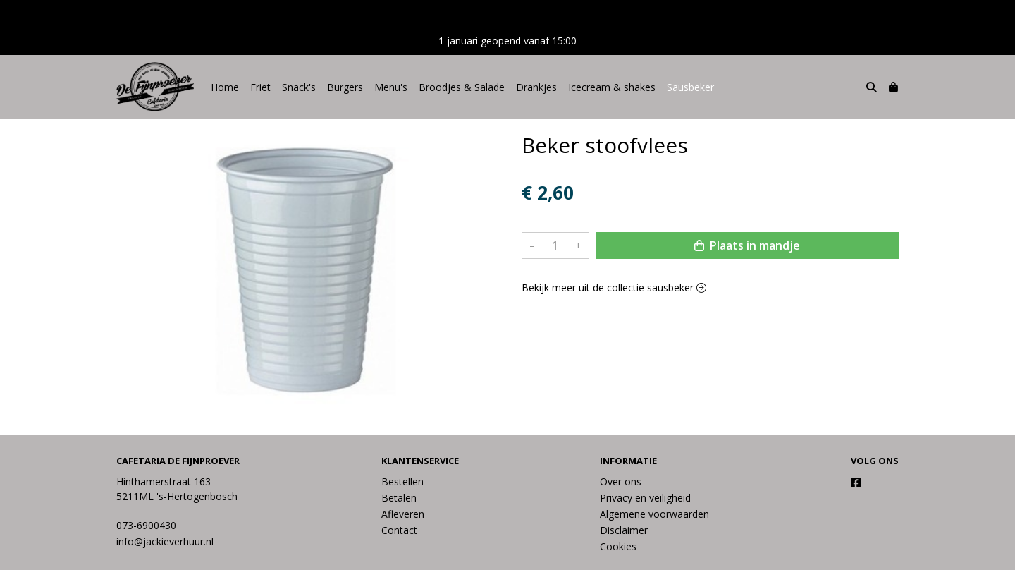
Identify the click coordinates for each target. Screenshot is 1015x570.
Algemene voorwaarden (654, 514)
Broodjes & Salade (462, 87)
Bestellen (402, 481)
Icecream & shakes (612, 87)
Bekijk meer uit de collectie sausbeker (614, 287)
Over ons (620, 481)
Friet (260, 87)
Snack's (299, 87)
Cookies (618, 546)
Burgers (345, 87)
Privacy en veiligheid (645, 497)
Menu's (390, 87)
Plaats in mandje (747, 245)
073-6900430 (146, 525)
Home (225, 87)
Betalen (399, 497)
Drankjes (536, 87)
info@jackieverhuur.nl (165, 541)
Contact (399, 530)
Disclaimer (624, 530)
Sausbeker (690, 87)
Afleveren (402, 514)
